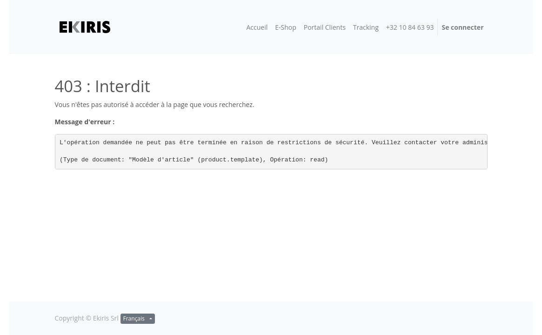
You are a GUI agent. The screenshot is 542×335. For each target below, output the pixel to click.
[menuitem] (256, 27)
